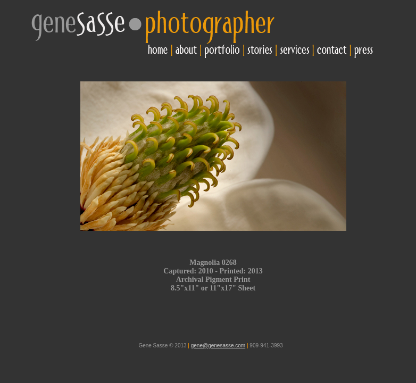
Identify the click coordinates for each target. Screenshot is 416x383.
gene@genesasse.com (218, 345)
